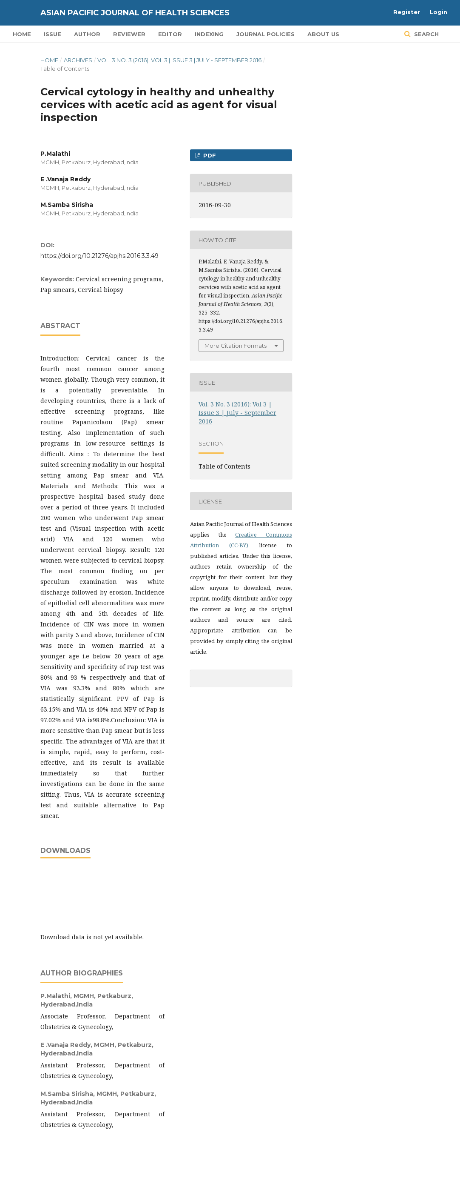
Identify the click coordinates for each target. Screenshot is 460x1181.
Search (425, 34)
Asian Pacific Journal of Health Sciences (135, 12)
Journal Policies (265, 34)
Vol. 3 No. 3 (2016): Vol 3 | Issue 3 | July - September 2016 (179, 60)
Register (406, 12)
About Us (323, 34)
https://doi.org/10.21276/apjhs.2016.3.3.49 (99, 256)
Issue (52, 34)
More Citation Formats (235, 345)
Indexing (209, 34)
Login (438, 12)
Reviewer (129, 34)
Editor (170, 34)
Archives (78, 60)
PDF (209, 155)
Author (87, 34)
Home (22, 34)
